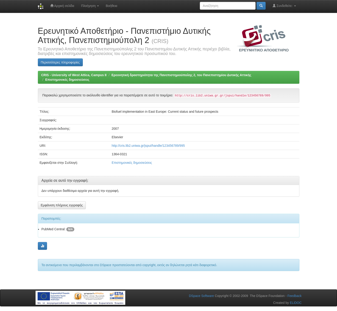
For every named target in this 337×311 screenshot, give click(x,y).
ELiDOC (295, 303)
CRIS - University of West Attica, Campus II (74, 75)
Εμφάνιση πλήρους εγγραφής (62, 205)
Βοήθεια (111, 6)
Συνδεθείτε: (284, 6)
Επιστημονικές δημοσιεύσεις (67, 79)
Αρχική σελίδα (62, 6)
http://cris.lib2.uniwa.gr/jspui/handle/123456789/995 (148, 145)
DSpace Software (201, 296)
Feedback (294, 296)
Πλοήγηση (90, 6)
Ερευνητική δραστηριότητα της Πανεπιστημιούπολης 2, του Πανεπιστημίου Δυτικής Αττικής (181, 75)
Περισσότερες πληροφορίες (60, 62)
